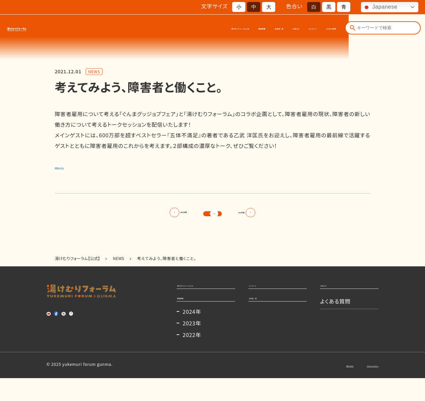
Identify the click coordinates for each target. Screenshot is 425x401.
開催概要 (191, 29)
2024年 (192, 334)
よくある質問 (321, 29)
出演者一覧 (223, 29)
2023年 (192, 346)
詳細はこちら (70, 166)
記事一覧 (212, 216)
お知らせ (254, 29)
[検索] (352, 29)
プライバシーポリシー (359, 387)
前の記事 (151, 216)
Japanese (380, 7)
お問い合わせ (313, 387)
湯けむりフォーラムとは (146, 29)
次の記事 (273, 216)
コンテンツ (286, 29)
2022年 (192, 358)
